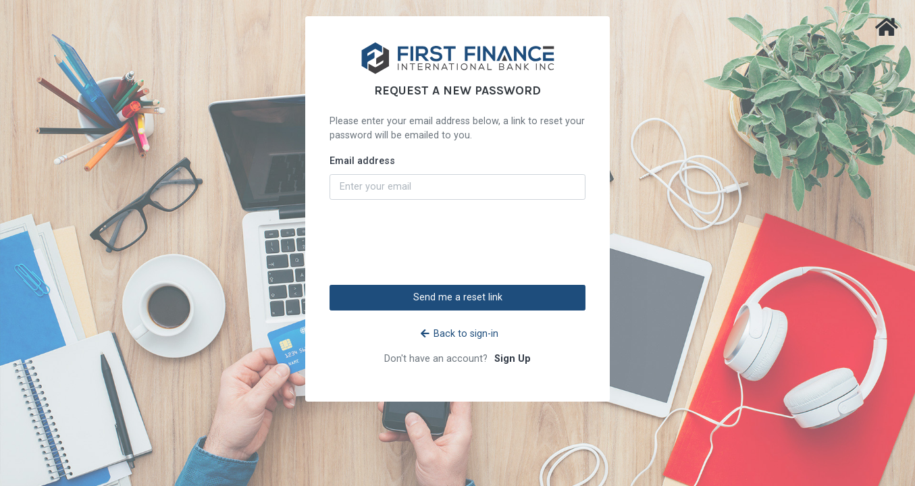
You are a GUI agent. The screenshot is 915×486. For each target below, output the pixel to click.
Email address (362, 161)
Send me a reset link (457, 297)
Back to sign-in (459, 334)
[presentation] (457, 242)
